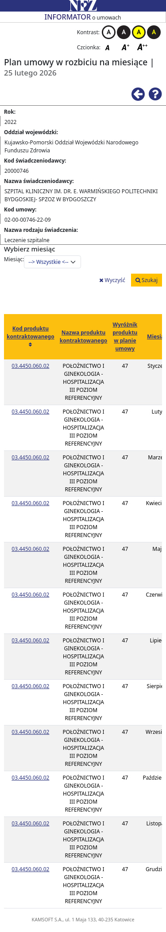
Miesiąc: (14, 259)
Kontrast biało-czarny (109, 32)
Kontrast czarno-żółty (154, 32)
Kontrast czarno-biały (124, 32)
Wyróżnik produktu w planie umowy (124, 336)
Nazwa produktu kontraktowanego (84, 336)
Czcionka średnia (126, 47)
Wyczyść (112, 280)
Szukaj (146, 280)
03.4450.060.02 (30, 366)
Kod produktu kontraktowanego (30, 332)
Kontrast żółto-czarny (139, 32)
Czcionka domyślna (109, 47)
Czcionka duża (142, 47)
